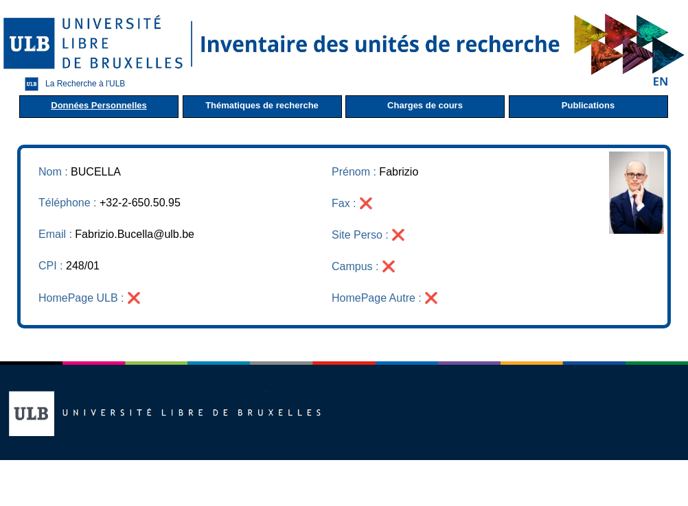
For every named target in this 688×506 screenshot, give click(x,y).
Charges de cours (425, 105)
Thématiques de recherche (262, 105)
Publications (588, 105)
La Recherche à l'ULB (71, 84)
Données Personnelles (98, 105)
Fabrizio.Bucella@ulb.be (134, 234)
